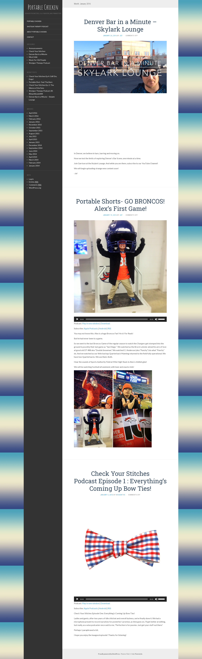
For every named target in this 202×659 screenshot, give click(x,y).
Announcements (35, 48)
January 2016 (34, 122)
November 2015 (35, 125)
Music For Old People (37, 60)
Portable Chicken (34, 21)
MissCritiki (33, 57)
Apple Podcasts (91, 328)
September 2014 (35, 148)
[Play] (77, 319)
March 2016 (33, 116)
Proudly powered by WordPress (109, 654)
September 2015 (35, 130)
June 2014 (33, 151)
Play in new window (90, 323)
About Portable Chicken (37, 32)
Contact (30, 37)
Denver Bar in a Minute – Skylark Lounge (120, 25)
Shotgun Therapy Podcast (37, 27)
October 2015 (34, 128)
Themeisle (138, 654)
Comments (35, 185)
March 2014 (33, 160)
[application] (120, 319)
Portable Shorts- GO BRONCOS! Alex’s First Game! (120, 205)
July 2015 (32, 136)
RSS (109, 328)
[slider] (117, 319)
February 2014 (34, 163)
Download (105, 323)
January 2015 (34, 142)
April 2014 (33, 157)
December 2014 (35, 145)
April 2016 (33, 113)
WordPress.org (35, 188)
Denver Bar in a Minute (38, 54)
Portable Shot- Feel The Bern (40, 82)
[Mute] (156, 319)
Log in (31, 179)
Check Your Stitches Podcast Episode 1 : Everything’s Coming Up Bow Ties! (120, 480)
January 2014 (34, 166)
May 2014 (33, 154)
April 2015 (33, 139)
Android (102, 328)
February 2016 (34, 119)
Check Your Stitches (37, 51)
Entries (33, 182)
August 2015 (34, 133)
